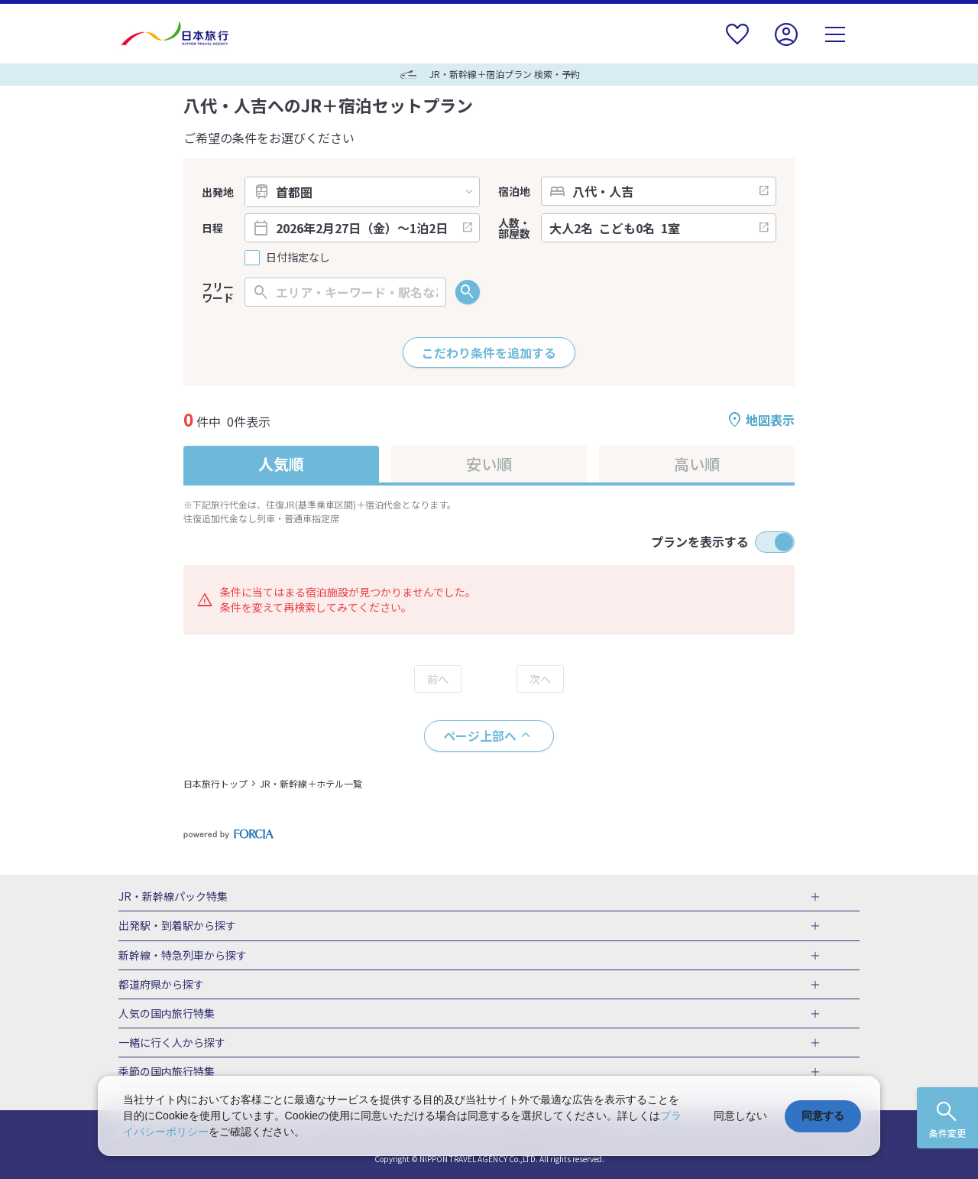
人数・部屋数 (514, 228)
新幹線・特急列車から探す (182, 956)
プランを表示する (700, 541)
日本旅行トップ (215, 783)
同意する (823, 1115)
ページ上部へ (480, 735)
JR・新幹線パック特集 (173, 897)
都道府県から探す (161, 985)
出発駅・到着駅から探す (177, 926)
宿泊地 (514, 191)
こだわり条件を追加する (489, 352)
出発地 (218, 192)
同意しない (740, 1115)
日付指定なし (298, 257)
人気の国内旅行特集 (166, 1014)
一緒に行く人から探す (171, 1043)
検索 (467, 292)
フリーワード (218, 292)
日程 (212, 227)
